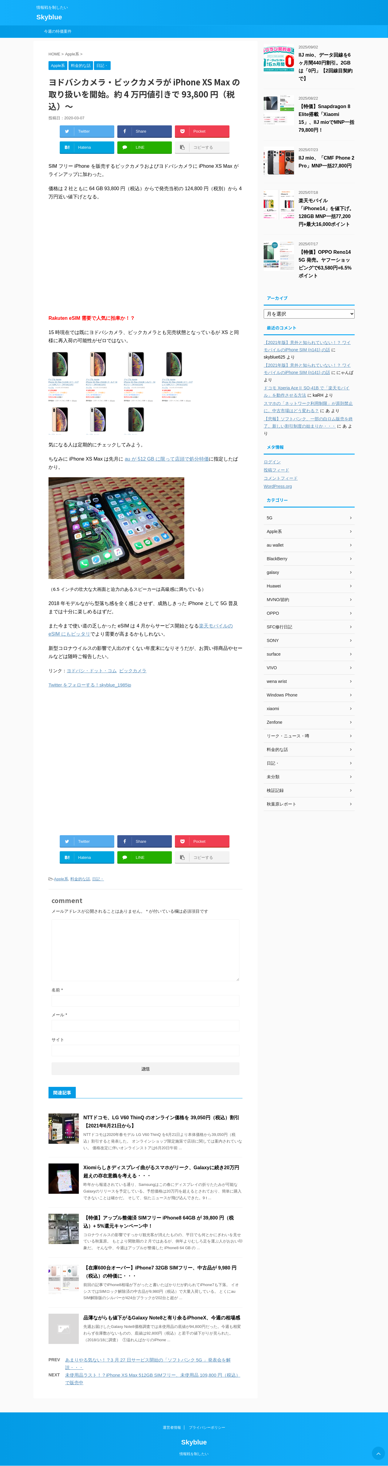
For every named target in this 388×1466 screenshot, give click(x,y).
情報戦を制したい (194, 1454)
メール (59, 1014)
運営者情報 (172, 1427)
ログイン (272, 461)
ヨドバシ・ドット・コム (92, 670)
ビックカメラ (132, 670)
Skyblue (49, 17)
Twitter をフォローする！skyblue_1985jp (89, 684)
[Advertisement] (145, 257)
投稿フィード (276, 470)
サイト (58, 1039)
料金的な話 (80, 879)
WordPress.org (278, 486)
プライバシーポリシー (207, 1427)
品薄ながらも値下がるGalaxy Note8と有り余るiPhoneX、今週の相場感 (161, 1317)
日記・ (98, 879)
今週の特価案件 (58, 31)
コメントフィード (281, 478)
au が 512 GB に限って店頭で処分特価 (167, 459)
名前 (57, 990)
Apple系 (61, 879)
